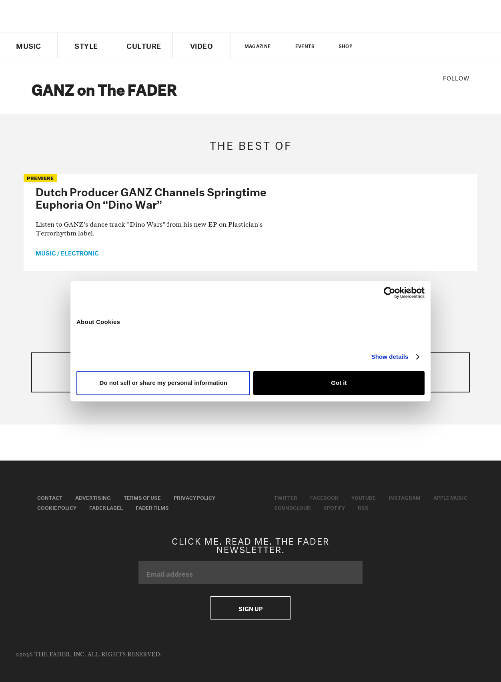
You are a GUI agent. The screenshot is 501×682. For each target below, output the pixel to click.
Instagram (405, 497)
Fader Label (106, 507)
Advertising (93, 497)
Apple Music (450, 497)
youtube (405, 45)
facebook (391, 45)
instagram (419, 45)
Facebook (324, 497)
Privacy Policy (194, 497)
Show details (390, 356)
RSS (363, 507)
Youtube (363, 497)
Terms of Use (142, 497)
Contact (49, 497)
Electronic (80, 252)
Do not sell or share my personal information (163, 382)
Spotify (334, 507)
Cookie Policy (56, 507)
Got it (339, 382)
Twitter (378, 45)
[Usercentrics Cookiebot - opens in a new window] (390, 293)
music (46, 252)
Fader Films (152, 507)
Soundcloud (292, 507)
